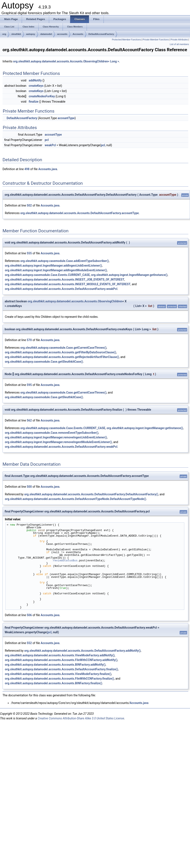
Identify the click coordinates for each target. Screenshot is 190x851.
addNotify (35, 80)
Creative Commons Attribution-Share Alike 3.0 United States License (81, 718)
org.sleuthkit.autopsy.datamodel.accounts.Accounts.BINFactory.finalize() (53, 683)
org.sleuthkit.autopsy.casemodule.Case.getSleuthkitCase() (44, 361)
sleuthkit (16, 34)
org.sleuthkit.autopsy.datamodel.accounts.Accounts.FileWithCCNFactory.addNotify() (61, 660)
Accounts (78, 34)
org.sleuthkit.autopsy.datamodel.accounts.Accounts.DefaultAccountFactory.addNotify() (82, 650)
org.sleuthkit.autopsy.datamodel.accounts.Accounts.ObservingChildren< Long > (66, 61)
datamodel (46, 34)
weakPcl (50, 145)
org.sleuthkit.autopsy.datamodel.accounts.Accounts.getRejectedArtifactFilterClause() (62, 357)
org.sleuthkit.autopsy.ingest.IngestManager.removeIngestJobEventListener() (56, 437)
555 (29, 253)
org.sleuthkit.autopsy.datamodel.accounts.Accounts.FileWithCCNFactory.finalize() (59, 678)
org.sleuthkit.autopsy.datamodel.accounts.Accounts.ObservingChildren (75, 301)
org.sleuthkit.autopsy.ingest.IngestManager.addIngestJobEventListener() (53, 265)
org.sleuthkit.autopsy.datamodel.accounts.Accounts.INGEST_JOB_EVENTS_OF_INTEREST (64, 279)
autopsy (30, 34)
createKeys (36, 85)
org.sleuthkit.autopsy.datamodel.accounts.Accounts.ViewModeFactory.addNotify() (60, 655)
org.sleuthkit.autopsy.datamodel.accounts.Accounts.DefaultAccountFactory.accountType (79, 213)
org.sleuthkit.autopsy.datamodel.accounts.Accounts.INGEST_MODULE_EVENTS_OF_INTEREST (68, 284)
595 (29, 385)
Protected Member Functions (126, 39)
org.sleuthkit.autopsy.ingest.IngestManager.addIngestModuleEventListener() (56, 270)
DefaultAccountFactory (101, 34)
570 (29, 340)
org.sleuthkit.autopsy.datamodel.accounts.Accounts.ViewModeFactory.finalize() (58, 674)
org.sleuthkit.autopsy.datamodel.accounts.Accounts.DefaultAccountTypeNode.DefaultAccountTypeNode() (75, 499)
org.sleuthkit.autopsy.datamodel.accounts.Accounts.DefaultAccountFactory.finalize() (61, 669)
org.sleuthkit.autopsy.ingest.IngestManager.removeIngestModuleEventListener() (58, 442)
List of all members (179, 44)
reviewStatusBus (65, 560)
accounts (62, 34)
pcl (47, 140)
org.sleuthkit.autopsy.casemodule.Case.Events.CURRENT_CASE (47, 275)
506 (29, 615)
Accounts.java (47, 169)
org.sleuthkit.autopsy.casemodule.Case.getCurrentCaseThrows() (63, 347)
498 (27, 169)
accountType (66, 118)
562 (29, 420)
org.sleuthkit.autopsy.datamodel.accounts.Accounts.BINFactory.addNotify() (55, 664)
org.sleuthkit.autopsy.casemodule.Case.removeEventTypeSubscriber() (51, 432)
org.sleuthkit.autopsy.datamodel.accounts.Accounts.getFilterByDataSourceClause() (60, 352)
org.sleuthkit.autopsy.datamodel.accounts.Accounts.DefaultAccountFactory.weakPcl (61, 289)
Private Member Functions (156, 39)
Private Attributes (179, 39)
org (4, 34)
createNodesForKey (42, 96)
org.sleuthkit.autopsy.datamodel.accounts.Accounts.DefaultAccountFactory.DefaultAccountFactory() (91, 494)
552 (29, 643)
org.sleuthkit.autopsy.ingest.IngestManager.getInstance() (129, 275)
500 (29, 486)
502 (29, 205)
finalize (33, 101)
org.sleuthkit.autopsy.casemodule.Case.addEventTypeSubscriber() (64, 261)
